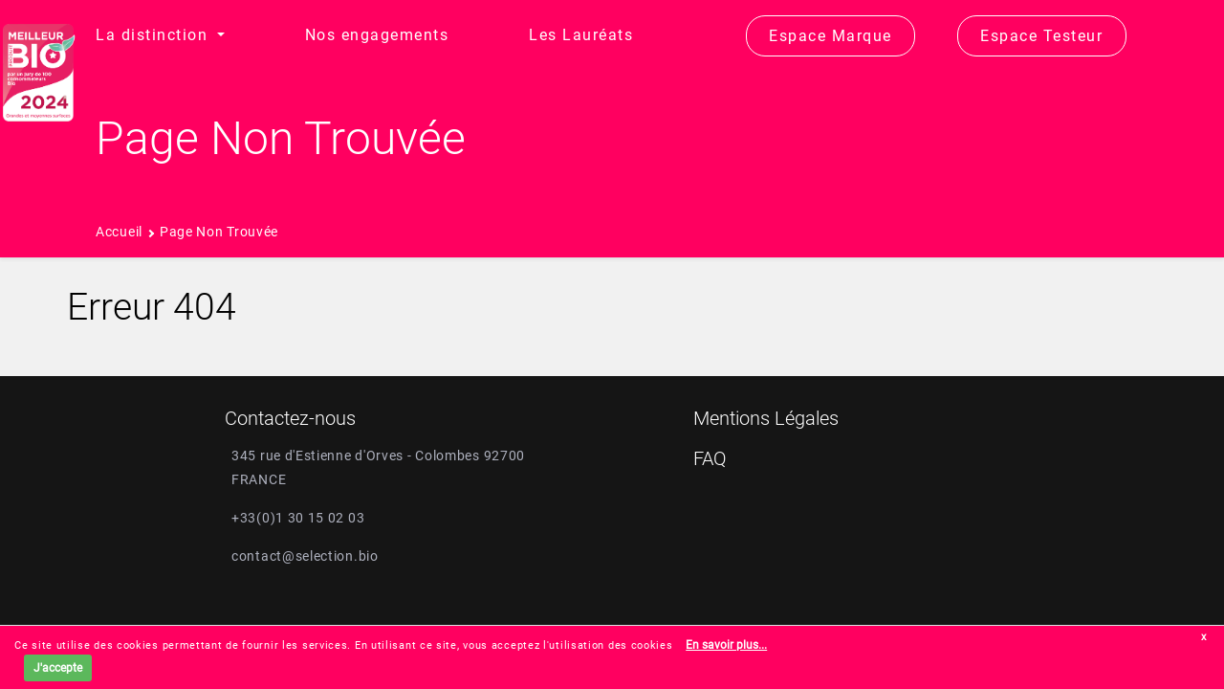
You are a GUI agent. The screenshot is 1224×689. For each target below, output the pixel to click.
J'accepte (57, 668)
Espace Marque (830, 36)
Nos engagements (377, 35)
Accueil (119, 231)
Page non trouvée (219, 231)
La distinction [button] (154, 35)
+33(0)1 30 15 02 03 (297, 517)
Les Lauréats (581, 35)
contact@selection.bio (305, 556)
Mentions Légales (766, 418)
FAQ (710, 458)
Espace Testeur (1041, 36)
